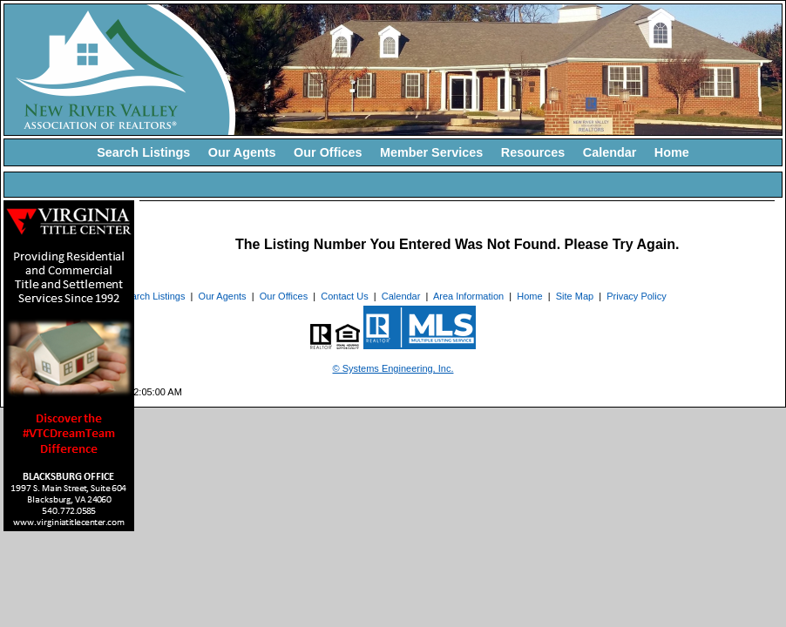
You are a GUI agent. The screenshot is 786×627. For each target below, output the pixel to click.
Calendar (610, 152)
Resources (533, 152)
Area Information (468, 296)
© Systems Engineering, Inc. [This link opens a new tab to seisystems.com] (393, 368)
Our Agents (242, 152)
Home (671, 152)
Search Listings (143, 152)
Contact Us (344, 296)
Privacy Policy (636, 296)
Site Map (574, 296)
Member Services (431, 152)
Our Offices (328, 152)
